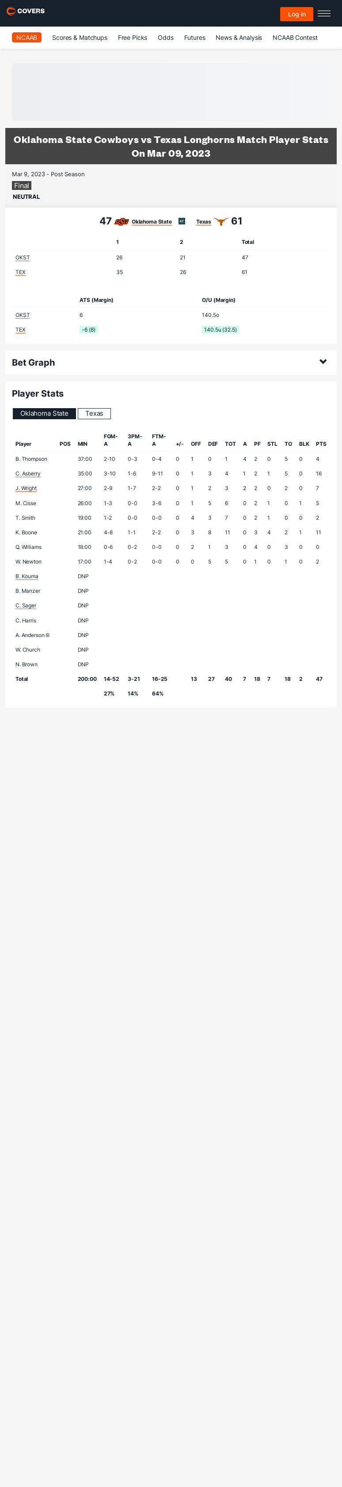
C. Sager (25, 605)
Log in (297, 14)
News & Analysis (239, 37)
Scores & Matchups (79, 37)
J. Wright (26, 488)
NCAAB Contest (295, 37)
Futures (194, 37)
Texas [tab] (94, 413)
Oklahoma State (152, 221)
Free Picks (133, 37)
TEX (20, 272)
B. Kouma (26, 576)
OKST (22, 257)
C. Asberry (28, 473)
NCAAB (26, 37)
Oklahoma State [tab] (44, 413)
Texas (203, 221)
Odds (165, 37)
